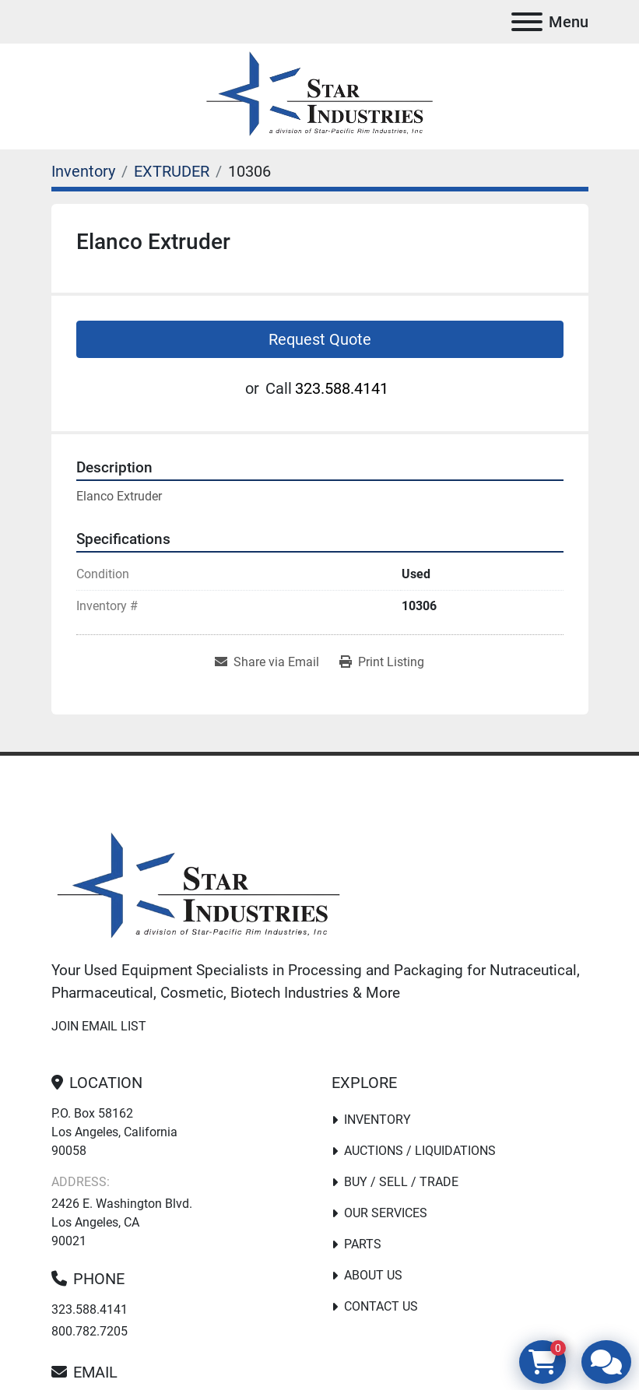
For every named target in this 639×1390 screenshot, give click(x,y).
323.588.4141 (341, 388)
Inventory (377, 1119)
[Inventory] (83, 171)
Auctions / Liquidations (420, 1150)
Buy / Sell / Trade (401, 1181)
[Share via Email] (267, 662)
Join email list (98, 1026)
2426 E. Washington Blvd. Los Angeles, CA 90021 (121, 1222)
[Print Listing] (381, 662)
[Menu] (526, 21)
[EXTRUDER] (171, 171)
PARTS (362, 1244)
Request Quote (320, 339)
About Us (373, 1275)
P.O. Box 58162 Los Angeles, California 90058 (114, 1132)
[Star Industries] (198, 888)
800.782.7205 (89, 1331)
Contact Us (381, 1306)
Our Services (385, 1213)
